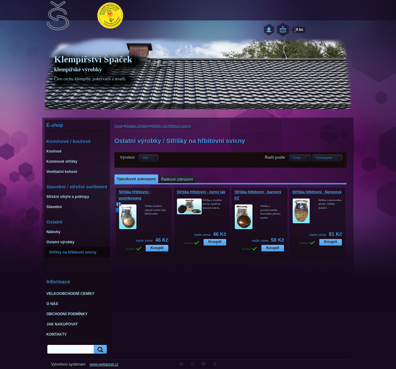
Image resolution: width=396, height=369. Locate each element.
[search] (99, 349)
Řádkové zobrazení (177, 179)
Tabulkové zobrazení (136, 179)
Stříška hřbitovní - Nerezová (317, 192)
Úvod (118, 126)
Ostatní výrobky (137, 126)
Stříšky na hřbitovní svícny (171, 126)
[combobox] (300, 157)
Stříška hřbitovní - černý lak (201, 192)
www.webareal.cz (104, 364)
